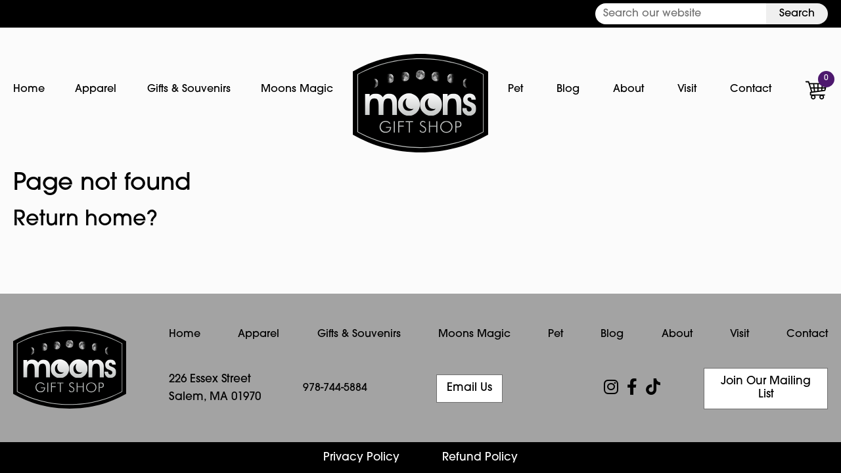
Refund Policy (480, 457)
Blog (568, 89)
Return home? (85, 220)
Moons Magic (297, 89)
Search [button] (797, 14)
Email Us (469, 388)
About (628, 89)
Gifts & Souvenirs (189, 89)
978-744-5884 (335, 388)
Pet (515, 89)
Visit (686, 89)
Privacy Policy (361, 457)
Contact (750, 89)
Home (29, 89)
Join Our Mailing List (766, 388)
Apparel (95, 89)
